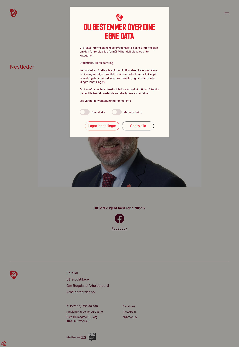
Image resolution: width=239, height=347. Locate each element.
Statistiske (92, 112)
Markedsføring (127, 112)
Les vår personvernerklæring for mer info (105, 100)
